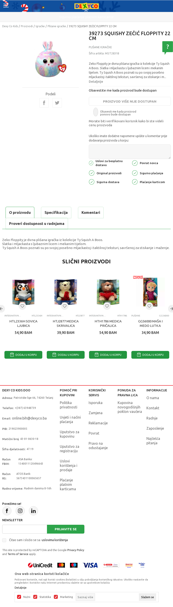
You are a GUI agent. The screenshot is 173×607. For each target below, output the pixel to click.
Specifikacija (56, 212)
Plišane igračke (57, 26)
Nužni (26, 597)
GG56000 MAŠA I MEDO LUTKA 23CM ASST (150, 325)
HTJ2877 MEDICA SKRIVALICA (66, 323)
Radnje (151, 418)
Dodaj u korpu (23, 354)
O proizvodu (20, 212)
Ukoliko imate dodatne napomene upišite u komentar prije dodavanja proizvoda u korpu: (128, 138)
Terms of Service (18, 554)
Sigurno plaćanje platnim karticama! (86, 17)
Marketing (66, 597)
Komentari (91, 212)
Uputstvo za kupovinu (69, 434)
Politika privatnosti (68, 405)
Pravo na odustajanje (98, 445)
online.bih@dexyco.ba (29, 418)
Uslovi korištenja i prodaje (68, 465)
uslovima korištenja (55, 540)
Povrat (94, 433)
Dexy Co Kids (10, 26)
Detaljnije (96, 81)
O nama (152, 398)
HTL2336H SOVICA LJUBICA (23, 323)
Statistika (45, 597)
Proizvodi (27, 26)
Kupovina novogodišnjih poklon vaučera (130, 407)
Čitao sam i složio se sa (38, 540)
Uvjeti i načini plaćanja (70, 419)
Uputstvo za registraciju (69, 448)
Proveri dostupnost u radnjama (36, 223)
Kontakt (152, 408)
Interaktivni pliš (12, 315)
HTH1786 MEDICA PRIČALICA (108, 323)
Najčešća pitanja (153, 441)
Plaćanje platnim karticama (68, 484)
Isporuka (96, 403)
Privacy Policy (75, 550)
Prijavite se (66, 529)
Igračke (40, 26)
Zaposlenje (155, 428)
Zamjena (96, 413)
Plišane (135, 315)
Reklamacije (98, 423)
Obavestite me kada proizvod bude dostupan (123, 90)
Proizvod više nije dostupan (129, 101)
